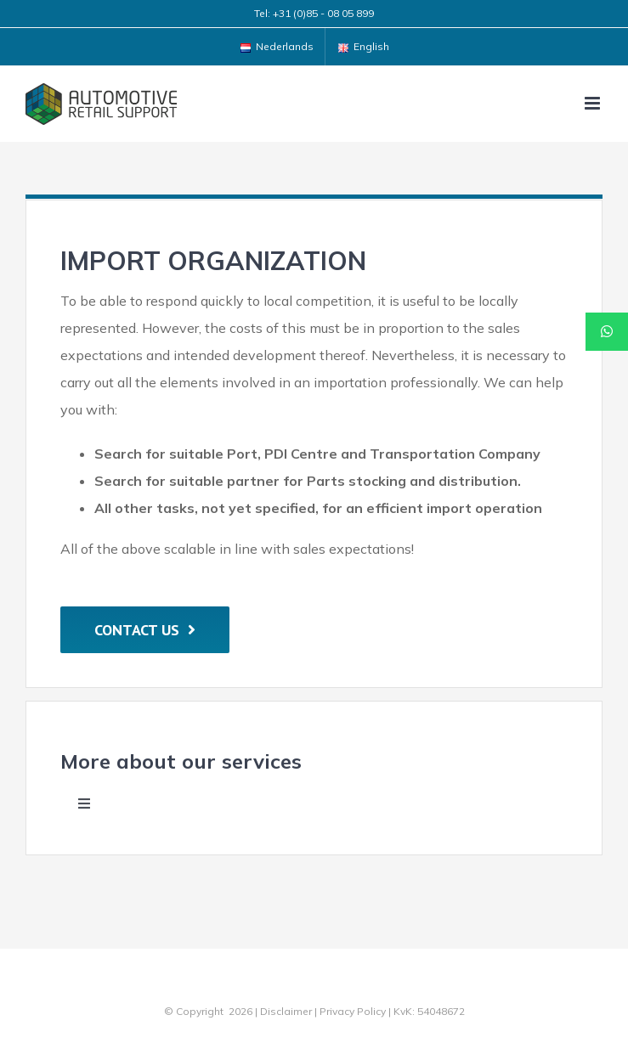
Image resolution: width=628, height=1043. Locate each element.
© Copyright (193, 1011)
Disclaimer (286, 1011)
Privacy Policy (353, 1011)
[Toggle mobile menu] (594, 103)
